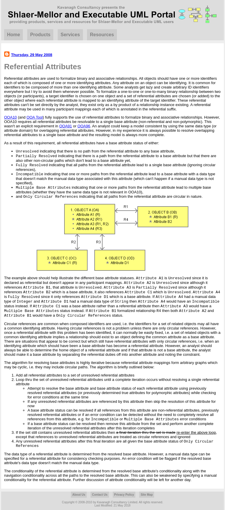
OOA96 (83, 126)
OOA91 (65, 126)
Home (13, 34)
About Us (78, 494)
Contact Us (100, 494)
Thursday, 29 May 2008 (31, 55)
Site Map (147, 494)
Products (40, 34)
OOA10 (10, 117)
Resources (102, 34)
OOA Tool (35, 117)
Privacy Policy (124, 494)
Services (70, 34)
